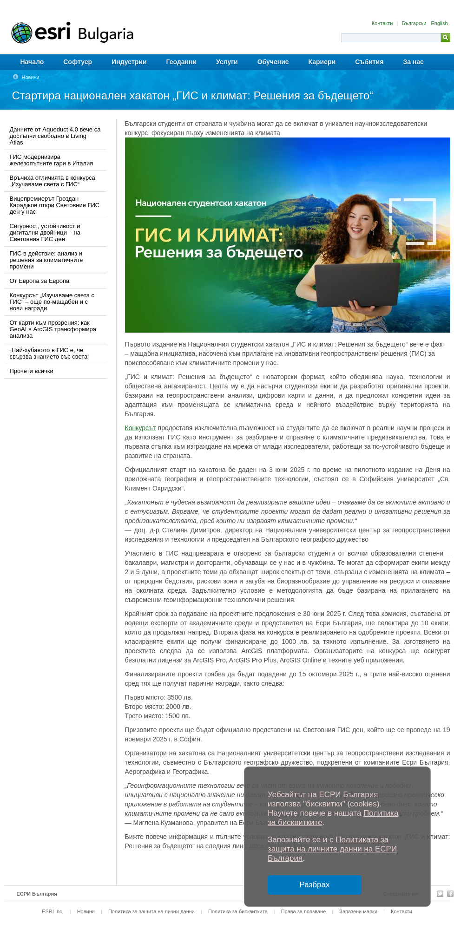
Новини (30, 77)
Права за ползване (303, 911)
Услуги (227, 61)
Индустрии (129, 61)
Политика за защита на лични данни (151, 911)
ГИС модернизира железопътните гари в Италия (51, 160)
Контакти (383, 23)
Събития (369, 61)
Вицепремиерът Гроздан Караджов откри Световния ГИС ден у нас (55, 205)
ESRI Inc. (52, 911)
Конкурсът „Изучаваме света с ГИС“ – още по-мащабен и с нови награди (52, 302)
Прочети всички (31, 370)
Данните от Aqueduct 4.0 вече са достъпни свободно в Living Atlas (55, 136)
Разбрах (315, 884)
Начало (32, 61)
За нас (413, 61)
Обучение (273, 61)
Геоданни (181, 61)
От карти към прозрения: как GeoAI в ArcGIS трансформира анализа (53, 329)
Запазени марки (358, 911)
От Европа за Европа (40, 280)
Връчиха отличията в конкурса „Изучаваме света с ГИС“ (52, 181)
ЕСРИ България (37, 894)
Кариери (322, 61)
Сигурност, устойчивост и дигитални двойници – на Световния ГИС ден (45, 232)
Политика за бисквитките (238, 911)
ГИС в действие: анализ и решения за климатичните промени (46, 260)
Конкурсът (140, 428)
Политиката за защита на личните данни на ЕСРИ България (332, 849)
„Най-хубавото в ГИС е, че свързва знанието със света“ (50, 353)
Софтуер (77, 61)
